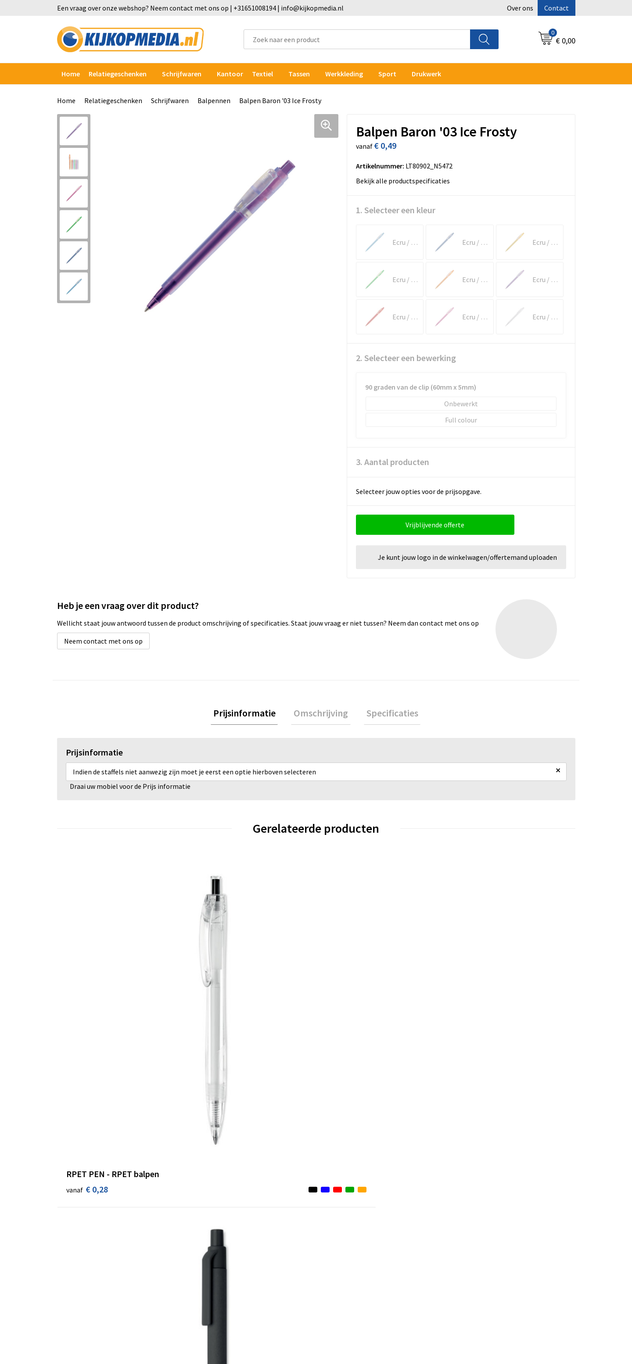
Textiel (262, 73)
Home (70, 73)
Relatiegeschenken (118, 73)
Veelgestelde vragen (357, 1188)
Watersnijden (218, 1175)
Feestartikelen (220, 1282)
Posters (210, 1215)
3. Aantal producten (392, 461)
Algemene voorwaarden (490, 1148)
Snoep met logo (222, 1268)
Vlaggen (210, 1202)
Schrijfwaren (181, 73)
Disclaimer (471, 1188)
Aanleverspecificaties (359, 1175)
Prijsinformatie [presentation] (249, 714)
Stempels (212, 1255)
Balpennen (214, 100)
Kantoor (230, 73)
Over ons (520, 8)
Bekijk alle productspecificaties (405, 180)
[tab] (249, 714)
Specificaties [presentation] (387, 714)
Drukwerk (212, 1148)
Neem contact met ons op (103, 641)
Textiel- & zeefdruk (226, 1242)
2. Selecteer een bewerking (406, 357)
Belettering (216, 1188)
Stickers (210, 1228)
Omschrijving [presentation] (321, 714)
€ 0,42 (475, 1015)
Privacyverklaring (481, 1175)
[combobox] (357, 39)
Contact (556, 8)
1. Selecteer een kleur (395, 209)
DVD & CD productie (227, 1162)
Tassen (299, 73)
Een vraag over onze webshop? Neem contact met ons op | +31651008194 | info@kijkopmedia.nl (200, 8)
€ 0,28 (87, 1001)
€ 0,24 (216, 1015)
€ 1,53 (346, 1015)
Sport (387, 73)
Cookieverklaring (480, 1162)
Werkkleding (344, 73)
